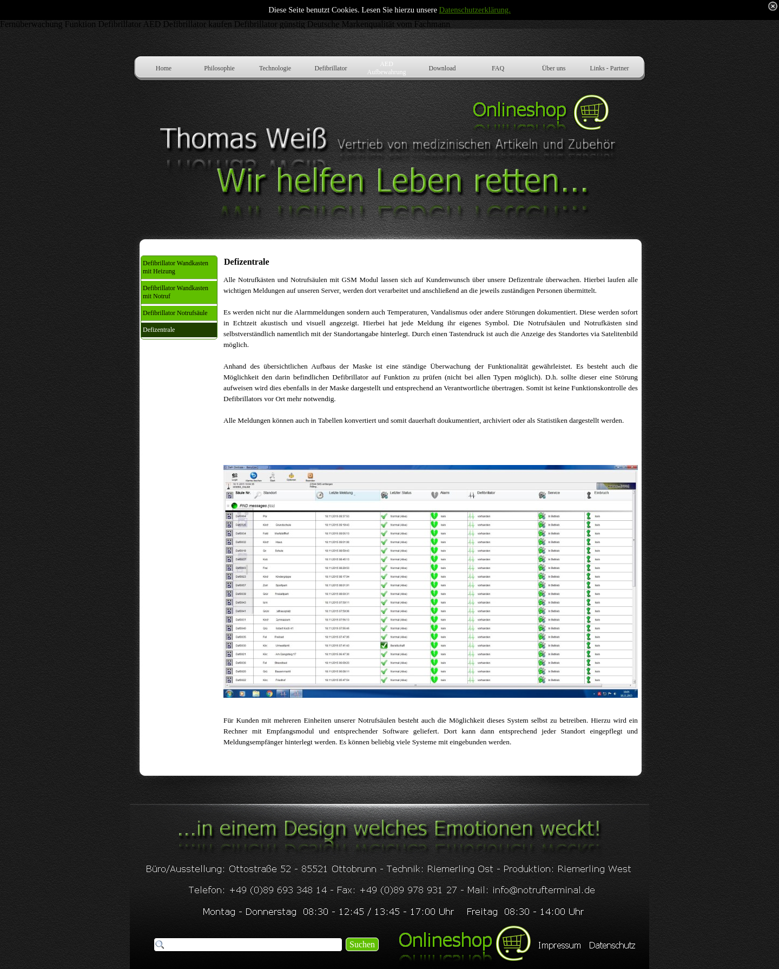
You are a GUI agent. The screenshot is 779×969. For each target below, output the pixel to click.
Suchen (362, 944)
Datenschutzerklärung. (475, 9)
